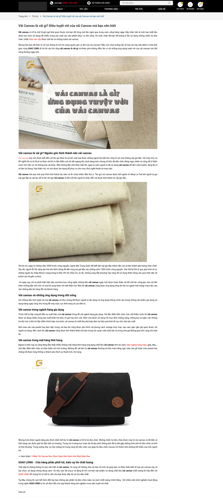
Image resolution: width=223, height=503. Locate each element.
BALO (61, 9)
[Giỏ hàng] (200, 6)
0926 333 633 (70, 2)
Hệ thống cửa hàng (101, 3)
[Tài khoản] (190, 6)
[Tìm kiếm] (170, 3)
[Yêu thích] (180, 6)
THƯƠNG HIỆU (112, 9)
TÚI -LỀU (85, 9)
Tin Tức (139, 9)
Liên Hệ (161, 9)
